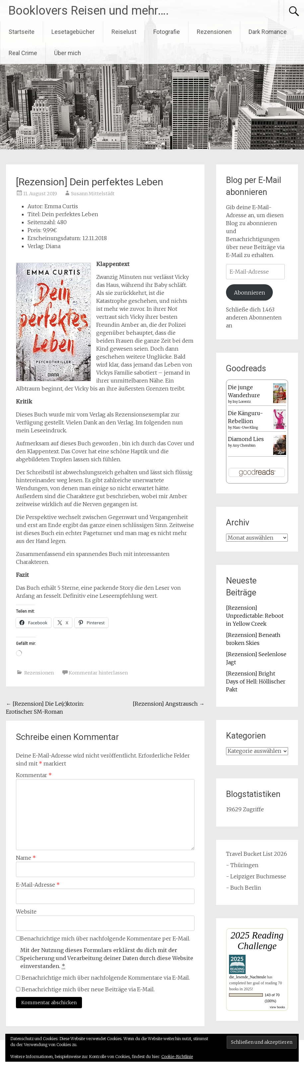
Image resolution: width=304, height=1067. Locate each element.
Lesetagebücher (73, 31)
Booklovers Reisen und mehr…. (88, 11)
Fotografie (166, 31)
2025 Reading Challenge (257, 940)
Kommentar (34, 775)
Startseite (22, 31)
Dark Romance (268, 31)
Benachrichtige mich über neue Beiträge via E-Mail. (88, 989)
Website (26, 911)
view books (277, 1007)
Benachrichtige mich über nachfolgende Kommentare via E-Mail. (106, 977)
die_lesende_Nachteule (247, 977)
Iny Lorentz (242, 402)
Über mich (67, 52)
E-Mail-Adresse (38, 884)
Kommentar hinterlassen (98, 673)
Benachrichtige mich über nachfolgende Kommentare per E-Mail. (103, 938)
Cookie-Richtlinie (177, 1056)
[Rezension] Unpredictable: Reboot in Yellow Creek (254, 615)
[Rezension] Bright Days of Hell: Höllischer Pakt (255, 681)
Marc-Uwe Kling (245, 427)
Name (26, 857)
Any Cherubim (244, 445)
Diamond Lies (246, 439)
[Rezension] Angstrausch (168, 703)
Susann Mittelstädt (92, 194)
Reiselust (124, 31)
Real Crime (23, 52)
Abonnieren (249, 292)
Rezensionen (214, 31)
